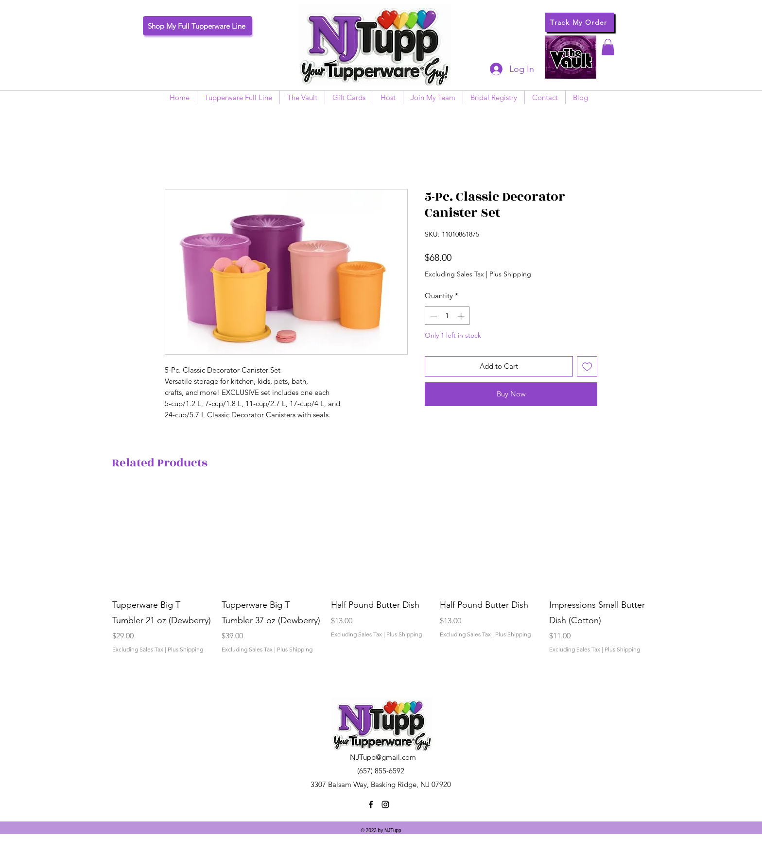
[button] (608, 47)
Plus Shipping (510, 274)
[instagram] (385, 804)
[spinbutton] (447, 316)
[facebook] (371, 804)
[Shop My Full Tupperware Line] (197, 25)
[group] (381, 587)
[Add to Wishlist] (587, 366)
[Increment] (461, 316)
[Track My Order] (579, 22)
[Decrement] (432, 316)
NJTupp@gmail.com (383, 757)
